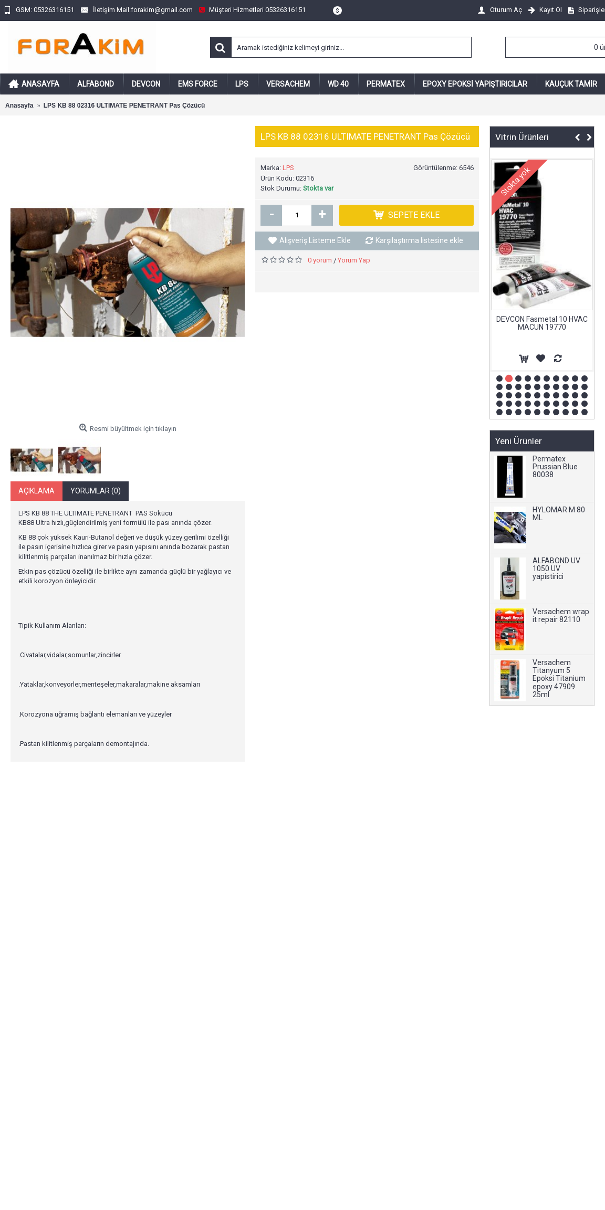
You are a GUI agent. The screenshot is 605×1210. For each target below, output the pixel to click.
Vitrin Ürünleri (522, 137)
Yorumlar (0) (95, 491)
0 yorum (320, 260)
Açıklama (36, 491)
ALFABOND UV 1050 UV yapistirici (556, 569)
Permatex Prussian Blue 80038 (555, 467)
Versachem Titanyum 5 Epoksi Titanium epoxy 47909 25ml (559, 679)
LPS (288, 168)
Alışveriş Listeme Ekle (315, 240)
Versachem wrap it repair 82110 (561, 616)
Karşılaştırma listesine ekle (419, 240)
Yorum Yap (354, 260)
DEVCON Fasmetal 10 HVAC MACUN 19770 (542, 323)
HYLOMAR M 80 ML (559, 514)
